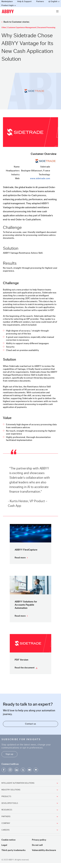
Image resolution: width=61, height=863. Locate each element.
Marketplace (7, 1)
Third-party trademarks (13, 850)
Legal (4, 845)
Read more (20, 557)
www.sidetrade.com (40, 178)
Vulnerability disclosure (44, 850)
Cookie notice (8, 840)
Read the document (25, 667)
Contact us (30, 724)
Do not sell (37, 845)
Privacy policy (39, 840)
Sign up (9, 754)
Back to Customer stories (15, 22)
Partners (40, 1)
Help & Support (24, 1)
